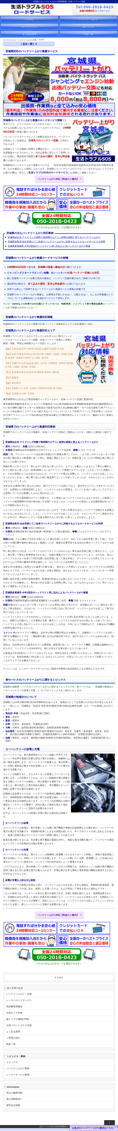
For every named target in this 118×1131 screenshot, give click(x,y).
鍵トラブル (88, 26)
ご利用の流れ (13, 1037)
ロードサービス (30, 26)
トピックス (12, 1062)
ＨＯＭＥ (29, 19)
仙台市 (30, 363)
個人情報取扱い (14, 1099)
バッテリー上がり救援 (27, 40)
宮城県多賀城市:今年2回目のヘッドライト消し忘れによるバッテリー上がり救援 (49, 246)
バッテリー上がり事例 (17, 1068)
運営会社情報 (13, 1105)
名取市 (15, 377)
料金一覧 (88, 34)
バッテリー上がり (88, 19)
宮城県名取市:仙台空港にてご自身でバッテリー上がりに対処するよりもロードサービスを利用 (56, 241)
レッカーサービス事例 (17, 1074)
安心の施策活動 (14, 1092)
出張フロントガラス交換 (19, 1025)
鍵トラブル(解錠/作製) (17, 1019)
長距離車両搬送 (14, 1006)
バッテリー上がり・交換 (19, 994)
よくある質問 (29, 34)
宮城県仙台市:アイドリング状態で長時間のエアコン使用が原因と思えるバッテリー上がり (54, 237)
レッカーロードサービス (19, 1000)
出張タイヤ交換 (14, 1012)
